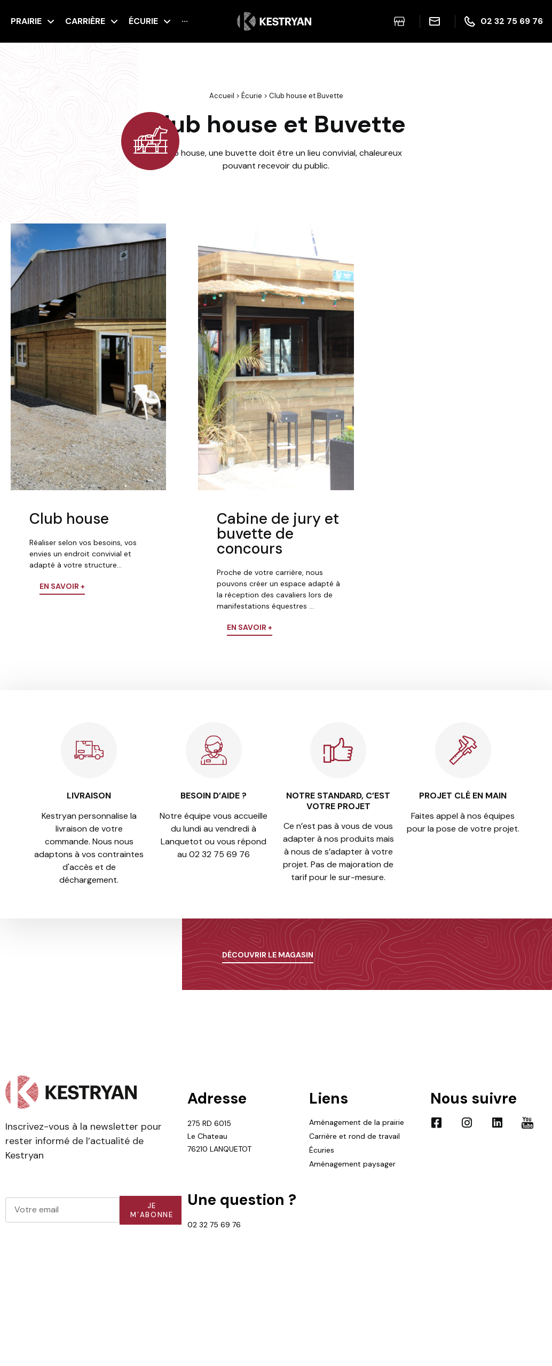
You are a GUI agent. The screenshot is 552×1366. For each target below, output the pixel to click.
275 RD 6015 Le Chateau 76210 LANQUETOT (219, 1136)
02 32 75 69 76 (214, 1224)
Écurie (251, 95)
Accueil (221, 95)
